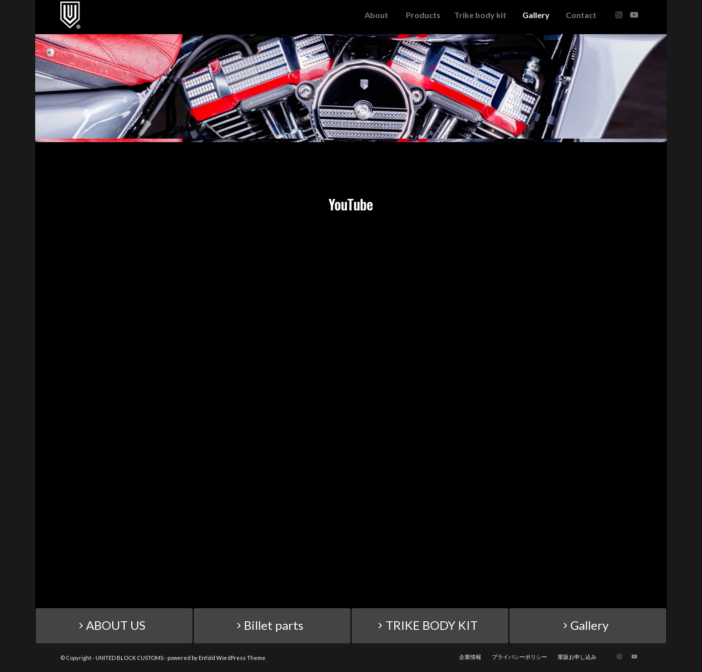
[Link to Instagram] (619, 14)
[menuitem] (376, 15)
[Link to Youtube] (634, 14)
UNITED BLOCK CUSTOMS (129, 657)
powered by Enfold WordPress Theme (216, 657)
